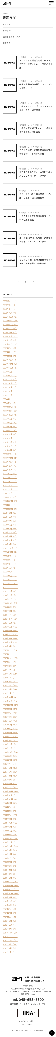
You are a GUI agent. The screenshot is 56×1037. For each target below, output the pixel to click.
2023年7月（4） (10, 426)
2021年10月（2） (10, 508)
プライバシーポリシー (28, 1021)
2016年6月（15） (10, 720)
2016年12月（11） (11, 697)
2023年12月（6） (10, 406)
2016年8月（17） (10, 712)
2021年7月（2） (10, 520)
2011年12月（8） (10, 932)
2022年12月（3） (10, 453)
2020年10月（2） (10, 555)
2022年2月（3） (10, 493)
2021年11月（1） (10, 505)
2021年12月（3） (10, 501)
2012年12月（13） (11, 885)
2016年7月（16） (10, 716)
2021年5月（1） (10, 528)
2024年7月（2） (10, 379)
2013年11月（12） (11, 842)
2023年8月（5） (10, 422)
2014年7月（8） (10, 810)
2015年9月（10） (10, 756)
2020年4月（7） (10, 579)
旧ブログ (6, 42)
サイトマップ (28, 1024)
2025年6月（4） (10, 336)
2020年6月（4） (10, 571)
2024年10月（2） (10, 367)
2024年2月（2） (10, 399)
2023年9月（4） (10, 418)
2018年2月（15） (10, 642)
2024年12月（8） (10, 359)
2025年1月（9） (10, 355)
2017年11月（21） (10, 654)
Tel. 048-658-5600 (28, 999)
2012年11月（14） (11, 889)
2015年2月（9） (10, 783)
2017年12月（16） (11, 650)
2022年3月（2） (10, 489)
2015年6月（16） (10, 767)
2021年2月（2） (10, 540)
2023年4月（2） (10, 438)
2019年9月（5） (10, 607)
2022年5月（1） (10, 481)
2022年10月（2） (10, 461)
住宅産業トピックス (11, 36)
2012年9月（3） (10, 897)
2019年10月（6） (10, 603)
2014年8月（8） (10, 807)
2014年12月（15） (11, 791)
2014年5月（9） (10, 818)
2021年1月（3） (10, 544)
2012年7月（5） (10, 905)
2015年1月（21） (10, 787)
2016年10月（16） (11, 705)
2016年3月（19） (10, 732)
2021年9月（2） (10, 512)
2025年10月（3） (10, 324)
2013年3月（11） (10, 873)
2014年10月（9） (10, 799)
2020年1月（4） (10, 591)
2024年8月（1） (10, 375)
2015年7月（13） (10, 763)
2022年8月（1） (10, 469)
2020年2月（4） (10, 587)
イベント (6, 24)
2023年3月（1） (10, 442)
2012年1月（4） (10, 928)
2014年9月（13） (10, 803)
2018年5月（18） (10, 630)
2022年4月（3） (10, 485)
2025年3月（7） (10, 348)
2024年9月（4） (10, 371)
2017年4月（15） (10, 681)
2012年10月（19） (11, 893)
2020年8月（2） (10, 563)
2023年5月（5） (10, 434)
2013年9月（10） (10, 850)
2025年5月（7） (10, 340)
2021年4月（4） (10, 532)
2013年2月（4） (10, 877)
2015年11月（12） (11, 748)
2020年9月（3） (10, 559)
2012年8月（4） (10, 901)
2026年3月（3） (10, 304)
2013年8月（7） (10, 854)
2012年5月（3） (10, 913)
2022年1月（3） (10, 497)
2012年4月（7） (10, 916)
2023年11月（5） (10, 410)
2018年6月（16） (10, 626)
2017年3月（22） (10, 685)
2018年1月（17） (10, 646)
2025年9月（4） (10, 328)
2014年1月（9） (10, 834)
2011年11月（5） (10, 936)
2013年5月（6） (10, 865)
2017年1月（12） (10, 693)
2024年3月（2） (10, 395)
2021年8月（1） (10, 516)
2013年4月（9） (10, 869)
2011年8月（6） (10, 948)
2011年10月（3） (10, 940)
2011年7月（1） (10, 952)
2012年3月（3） (10, 920)
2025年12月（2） (10, 316)
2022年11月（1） (10, 457)
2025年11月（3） (10, 320)
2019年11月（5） (10, 599)
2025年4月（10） (10, 344)
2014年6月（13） (10, 814)
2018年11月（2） (10, 618)
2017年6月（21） (10, 673)
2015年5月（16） (10, 771)
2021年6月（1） (10, 524)
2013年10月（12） (11, 846)
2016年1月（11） (10, 740)
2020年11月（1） (10, 552)
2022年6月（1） (10, 477)
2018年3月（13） (10, 638)
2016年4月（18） (10, 728)
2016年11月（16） (11, 701)
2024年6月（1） (10, 383)
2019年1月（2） (10, 614)
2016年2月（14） (10, 736)
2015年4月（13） (10, 775)
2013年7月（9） (10, 858)
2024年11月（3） (10, 363)
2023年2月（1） (10, 446)
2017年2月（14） (10, 689)
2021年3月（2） (10, 536)
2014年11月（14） (11, 795)
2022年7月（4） (10, 473)
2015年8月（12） (10, 760)
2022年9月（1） (10, 465)
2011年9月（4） (10, 944)
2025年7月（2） (10, 332)
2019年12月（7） (10, 595)
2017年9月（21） (10, 661)
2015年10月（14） (11, 752)
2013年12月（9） (10, 838)
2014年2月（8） (10, 830)
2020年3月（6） (10, 583)
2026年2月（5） (10, 308)
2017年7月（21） (10, 669)
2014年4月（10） (10, 822)
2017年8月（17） (10, 665)
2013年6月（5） (10, 861)
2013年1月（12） (10, 881)
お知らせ (6, 30)
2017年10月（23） (11, 658)
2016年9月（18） (10, 708)
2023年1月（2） (10, 450)
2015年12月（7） (10, 744)
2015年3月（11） (10, 779)
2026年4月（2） (10, 300)
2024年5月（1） (10, 387)
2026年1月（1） (10, 312)
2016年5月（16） (10, 724)
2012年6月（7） (10, 909)
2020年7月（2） (10, 567)
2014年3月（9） (10, 826)
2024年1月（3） (10, 402)
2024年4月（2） (10, 391)
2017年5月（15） (10, 677)
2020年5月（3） (10, 575)
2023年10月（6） (10, 414)
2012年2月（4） (10, 924)
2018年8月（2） (10, 622)
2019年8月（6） (10, 610)
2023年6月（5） (10, 430)
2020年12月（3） (10, 548)
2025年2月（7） (10, 352)
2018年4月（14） (10, 634)
